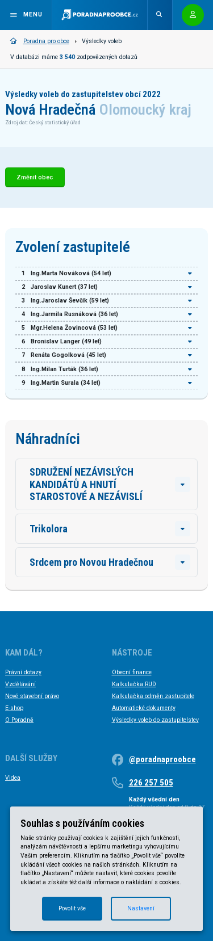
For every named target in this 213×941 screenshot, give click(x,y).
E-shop (14, 708)
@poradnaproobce (162, 759)
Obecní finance (132, 672)
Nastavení (140, 908)
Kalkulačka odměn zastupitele (153, 696)
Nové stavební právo (32, 696)
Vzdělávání (20, 684)
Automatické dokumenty (144, 708)
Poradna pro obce (39, 41)
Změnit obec (34, 177)
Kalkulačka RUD (134, 684)
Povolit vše (72, 908)
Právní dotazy (23, 672)
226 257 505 (151, 783)
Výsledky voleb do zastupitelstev (155, 720)
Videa (12, 778)
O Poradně (19, 720)
